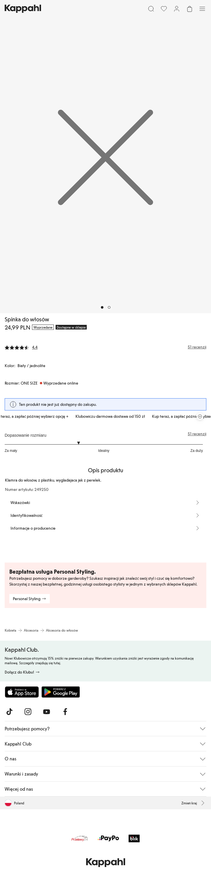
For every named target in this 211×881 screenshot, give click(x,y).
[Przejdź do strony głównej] (23, 9)
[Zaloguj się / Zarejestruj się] (176, 8)
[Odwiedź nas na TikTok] (9, 711)
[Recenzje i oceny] (105, 346)
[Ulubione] (163, 8)
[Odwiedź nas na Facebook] (65, 711)
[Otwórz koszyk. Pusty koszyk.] (189, 8)
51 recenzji (197, 433)
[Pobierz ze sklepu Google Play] (60, 692)
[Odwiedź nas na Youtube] (46, 711)
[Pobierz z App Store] (22, 692)
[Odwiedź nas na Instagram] (28, 711)
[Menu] (202, 8)
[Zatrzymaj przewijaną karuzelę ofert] (199, 416)
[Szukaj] (151, 8)
